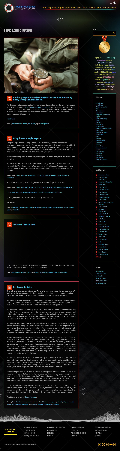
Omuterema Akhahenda (102, 210)
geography (33, 124)
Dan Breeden (103, 187)
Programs (61, 8)
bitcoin (98, 150)
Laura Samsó (15, 207)
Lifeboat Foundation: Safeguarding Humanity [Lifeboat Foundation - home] (20, 8)
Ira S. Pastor (103, 252)
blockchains (100, 152)
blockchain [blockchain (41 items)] (111, 65)
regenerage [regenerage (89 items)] (109, 82)
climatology (100, 158)
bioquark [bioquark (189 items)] (101, 62)
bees (97, 136)
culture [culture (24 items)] (111, 67)
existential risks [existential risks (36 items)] (98, 69)
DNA (97, 109)
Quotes (99, 8)
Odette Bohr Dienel (16, 124)
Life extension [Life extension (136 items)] (108, 77)
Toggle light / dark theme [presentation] (114, 2)
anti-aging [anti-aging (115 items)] (111, 58)
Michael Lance (103, 244)
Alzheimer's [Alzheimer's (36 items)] (103, 58)
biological (99, 142)
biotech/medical (101, 148)
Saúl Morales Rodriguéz (103, 178)
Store (104, 8)
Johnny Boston (16, 272)
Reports (67, 8)
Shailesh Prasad (104, 189)
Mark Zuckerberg (101, 119)
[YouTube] (111, 444)
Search (114, 33)
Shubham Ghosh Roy (106, 182)
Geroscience (100, 271)
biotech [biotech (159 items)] (109, 63)
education (24, 124)
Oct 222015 (9, 98)
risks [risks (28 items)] (109, 84)
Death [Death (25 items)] (114, 67)
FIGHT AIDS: (26, 433)
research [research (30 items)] (106, 84)
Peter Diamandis (101, 107)
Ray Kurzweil (100, 111)
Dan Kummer (103, 207)
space (8, 210)
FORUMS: (73, 436)
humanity (46, 404)
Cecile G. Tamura (104, 216)
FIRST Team (54, 272)
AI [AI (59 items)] (100, 58)
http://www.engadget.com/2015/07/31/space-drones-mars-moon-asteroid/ (45, 187)
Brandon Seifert (16, 402)
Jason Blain (102, 247)
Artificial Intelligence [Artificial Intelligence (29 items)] (101, 60)
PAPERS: (49, 436)
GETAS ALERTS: (98, 427)
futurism (66, 207)
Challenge (34, 404)
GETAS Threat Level (10, 431)
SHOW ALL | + (98, 257)
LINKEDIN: (73, 427)
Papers (73, 8)
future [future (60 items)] (109, 69)
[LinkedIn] (107, 444)
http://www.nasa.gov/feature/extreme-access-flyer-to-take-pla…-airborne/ (34, 192)
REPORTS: (49, 433)
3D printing (99, 103)
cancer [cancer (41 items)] (101, 67)
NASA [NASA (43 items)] (109, 80)
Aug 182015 (9, 138)
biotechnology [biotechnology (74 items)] (99, 65)
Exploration (46, 124)
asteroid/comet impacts (30, 207)
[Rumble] (114, 444)
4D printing (99, 105)
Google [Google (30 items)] (95, 72)
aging (97, 121)
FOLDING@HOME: (75, 433)
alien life (22, 207)
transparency (25, 404)
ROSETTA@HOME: (28, 436)
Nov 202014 (9, 224)
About (44, 8)
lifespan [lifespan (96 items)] (97, 80)
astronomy (99, 130)
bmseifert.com (30, 397)
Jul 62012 (9, 287)
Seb (100, 242)
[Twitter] (103, 444)
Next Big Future (101, 278)
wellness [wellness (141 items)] (109, 89)
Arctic (41, 124)
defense (45, 207)
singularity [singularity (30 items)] (113, 84)
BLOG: (48, 430)
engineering (60, 207)
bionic (98, 144)
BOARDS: (97, 430)
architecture (100, 126)
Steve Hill (102, 237)
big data (98, 138)
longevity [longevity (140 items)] (104, 80)
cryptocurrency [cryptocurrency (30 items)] (107, 67)
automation (40, 207)
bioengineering (100, 140)
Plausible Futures (101, 281)
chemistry (99, 156)
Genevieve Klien (104, 175)
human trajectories (51, 402)
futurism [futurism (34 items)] (113, 69)
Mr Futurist (99, 276)
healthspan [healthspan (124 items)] (107, 72)
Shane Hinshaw (104, 226)
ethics (40, 402)
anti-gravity (99, 124)
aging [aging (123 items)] (97, 58)
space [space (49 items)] (97, 87)
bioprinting (99, 146)
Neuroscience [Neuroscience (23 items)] (113, 80)
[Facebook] (99, 444)
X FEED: (25, 430)
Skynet (98, 117)
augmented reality (102, 132)
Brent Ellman (103, 239)
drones (49, 207)
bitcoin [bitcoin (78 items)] (107, 65)
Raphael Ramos (104, 229)
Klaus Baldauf (103, 214)
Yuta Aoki (102, 219)
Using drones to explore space (27, 138)
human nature (61, 272)
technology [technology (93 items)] (110, 87)
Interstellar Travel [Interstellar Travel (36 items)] (111, 75)
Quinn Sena (102, 184)
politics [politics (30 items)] (98, 82)
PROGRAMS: (98, 433)
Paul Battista (103, 192)
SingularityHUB (101, 283)
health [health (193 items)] (100, 72)
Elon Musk (99, 113)
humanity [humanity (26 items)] (114, 72)
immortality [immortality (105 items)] (103, 74)
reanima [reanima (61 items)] (102, 82)
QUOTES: (97, 436)
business (99, 154)
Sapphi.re (33, 444)
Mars (66, 272)
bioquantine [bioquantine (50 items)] (109, 60)
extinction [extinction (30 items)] (105, 69)
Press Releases (111, 8)
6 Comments (56, 404)
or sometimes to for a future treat (37, 107)
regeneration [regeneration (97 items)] (99, 84)
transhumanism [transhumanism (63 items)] (101, 89)
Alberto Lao (102, 224)
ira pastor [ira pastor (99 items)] (99, 77)
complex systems (101, 159)
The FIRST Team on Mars (24, 225)
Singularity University (103, 115)
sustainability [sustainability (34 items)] (103, 87)
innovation (71, 207)
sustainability (18, 404)
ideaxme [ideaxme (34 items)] (96, 75)
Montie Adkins (103, 249)
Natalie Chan (103, 234)
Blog (49, 8)
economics (54, 207)
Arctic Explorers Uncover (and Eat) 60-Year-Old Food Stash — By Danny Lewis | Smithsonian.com (42, 99)
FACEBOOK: (26, 427)
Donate (79, 8)
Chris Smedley (103, 254)
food (29, 124)
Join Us (85, 8)
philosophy (59, 402)
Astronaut (36, 272)
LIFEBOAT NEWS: (51, 427)
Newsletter (92, 8)
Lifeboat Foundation (15, 444)
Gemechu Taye (103, 195)
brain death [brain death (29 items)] (97, 67)
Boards (54, 8)
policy (64, 402)
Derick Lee (102, 221)
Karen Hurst (102, 200)
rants (67, 402)
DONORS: (73, 430)
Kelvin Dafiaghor (104, 197)
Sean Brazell (103, 232)
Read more (11, 119)
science (28, 272)
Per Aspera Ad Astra (22, 287)
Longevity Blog (101, 273)
